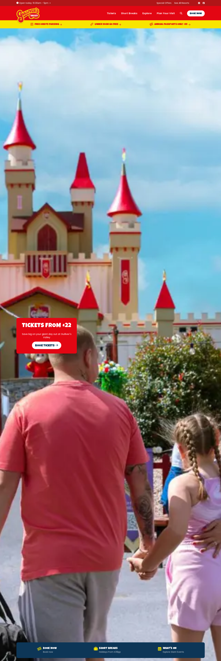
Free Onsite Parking (46, 25)
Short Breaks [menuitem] (129, 13)
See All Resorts (181, 2)
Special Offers (164, 2)
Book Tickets (46, 345)
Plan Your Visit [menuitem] (166, 13)
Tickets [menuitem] (111, 13)
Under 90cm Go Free (105, 25)
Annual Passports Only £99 (170, 25)
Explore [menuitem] (147, 13)
